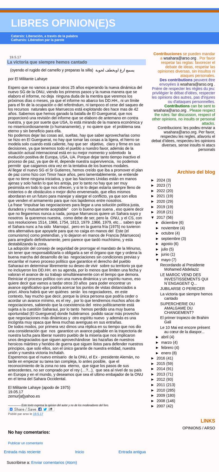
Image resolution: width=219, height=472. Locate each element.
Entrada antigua (132, 452)
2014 (161, 369)
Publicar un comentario (25, 443)
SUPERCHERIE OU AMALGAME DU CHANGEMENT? (177, 308)
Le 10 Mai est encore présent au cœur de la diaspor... (185, 329)
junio (165, 254)
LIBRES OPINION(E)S (63, 23)
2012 (161, 379)
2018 (161, 212)
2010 (161, 390)
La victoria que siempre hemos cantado (47, 62)
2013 (161, 374)
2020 (161, 201)
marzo (167, 342)
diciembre (170, 222)
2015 (161, 363)
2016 (161, 358)
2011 (161, 385)
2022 (161, 191)
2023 (161, 185)
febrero (167, 347)
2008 (161, 401)
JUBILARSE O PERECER (182, 288)
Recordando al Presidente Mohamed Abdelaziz (182, 267)
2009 (161, 395)
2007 (161, 406)
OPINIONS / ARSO (198, 428)
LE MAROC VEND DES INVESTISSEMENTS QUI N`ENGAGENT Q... (184, 279)
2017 (161, 217)
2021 (161, 196)
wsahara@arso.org (180, 58)
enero (166, 353)
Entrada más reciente (22, 452)
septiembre (171, 238)
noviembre (170, 228)
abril (165, 337)
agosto (167, 244)
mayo (166, 260)
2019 (161, 207)
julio (165, 249)
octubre (168, 233)
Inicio (79, 452)
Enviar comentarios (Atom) (54, 462)
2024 (161, 180)
